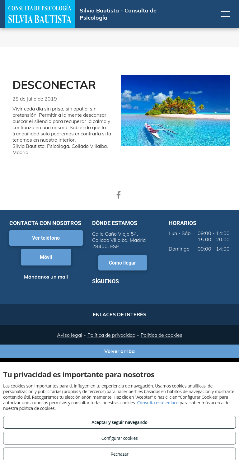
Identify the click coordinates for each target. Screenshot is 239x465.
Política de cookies (161, 335)
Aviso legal (69, 335)
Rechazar (119, 454)
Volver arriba (119, 351)
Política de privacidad (111, 335)
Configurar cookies (119, 438)
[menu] (225, 14)
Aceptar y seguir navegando (119, 422)
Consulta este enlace (157, 403)
